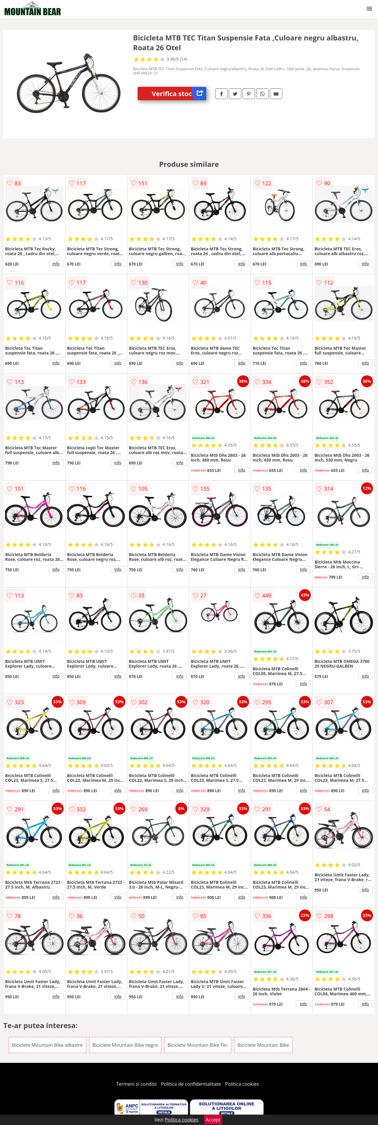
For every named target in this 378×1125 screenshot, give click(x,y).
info (56, 263)
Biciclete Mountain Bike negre (125, 1045)
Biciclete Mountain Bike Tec (198, 1045)
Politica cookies (242, 1084)
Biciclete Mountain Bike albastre (47, 1045)
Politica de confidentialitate (191, 1084)
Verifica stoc (179, 93)
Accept (213, 1119)
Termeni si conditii (136, 1084)
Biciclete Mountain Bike (263, 1045)
